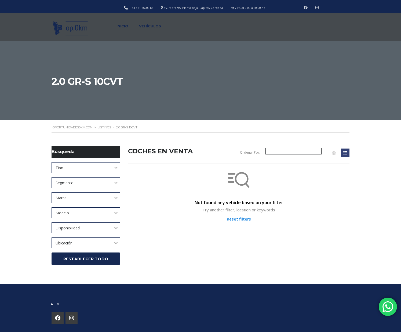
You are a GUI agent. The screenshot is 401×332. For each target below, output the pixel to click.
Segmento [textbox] (65, 182)
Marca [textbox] (61, 197)
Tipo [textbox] (59, 167)
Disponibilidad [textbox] (68, 227)
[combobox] (86, 167)
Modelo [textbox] (62, 212)
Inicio (122, 26)
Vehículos (150, 26)
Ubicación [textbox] (64, 243)
